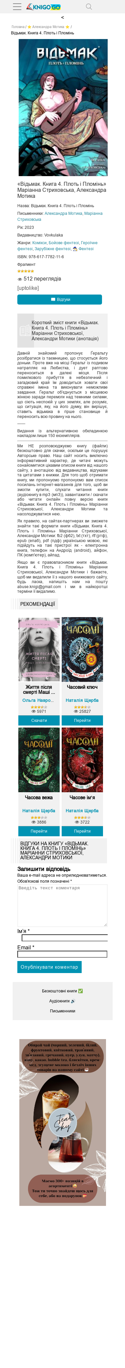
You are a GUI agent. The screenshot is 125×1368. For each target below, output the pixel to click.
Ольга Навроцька (41, 700)
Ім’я (23, 939)
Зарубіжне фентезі (53, 249)
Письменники (62, 1019)
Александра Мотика (63, 213)
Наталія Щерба (82, 700)
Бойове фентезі (64, 243)
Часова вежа (39, 797)
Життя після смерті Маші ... (39, 690)
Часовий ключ (82, 687)
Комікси (39, 243)
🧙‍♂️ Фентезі (83, 249)
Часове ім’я (82, 797)
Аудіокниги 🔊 (62, 1009)
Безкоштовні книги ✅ (62, 999)
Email (25, 955)
